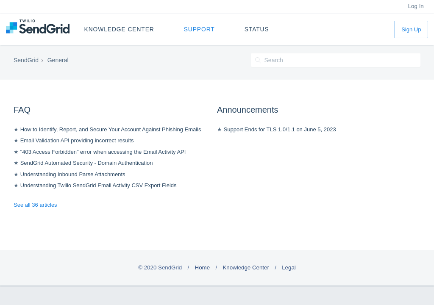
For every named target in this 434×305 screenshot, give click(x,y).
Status (257, 29)
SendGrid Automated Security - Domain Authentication (86, 163)
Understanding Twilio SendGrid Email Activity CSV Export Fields (98, 185)
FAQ (22, 109)
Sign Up (411, 29)
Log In (416, 6)
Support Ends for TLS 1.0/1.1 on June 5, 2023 (280, 129)
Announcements (247, 109)
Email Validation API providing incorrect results (77, 140)
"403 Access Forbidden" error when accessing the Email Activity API (103, 152)
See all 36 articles (35, 205)
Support (199, 29)
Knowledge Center (119, 29)
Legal (289, 267)
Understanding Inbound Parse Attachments (72, 174)
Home (202, 267)
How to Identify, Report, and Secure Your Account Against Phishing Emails (110, 129)
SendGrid (26, 60)
